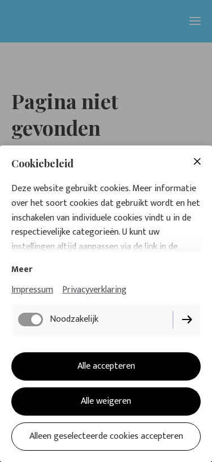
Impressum (32, 289)
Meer (21, 269)
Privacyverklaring (94, 289)
